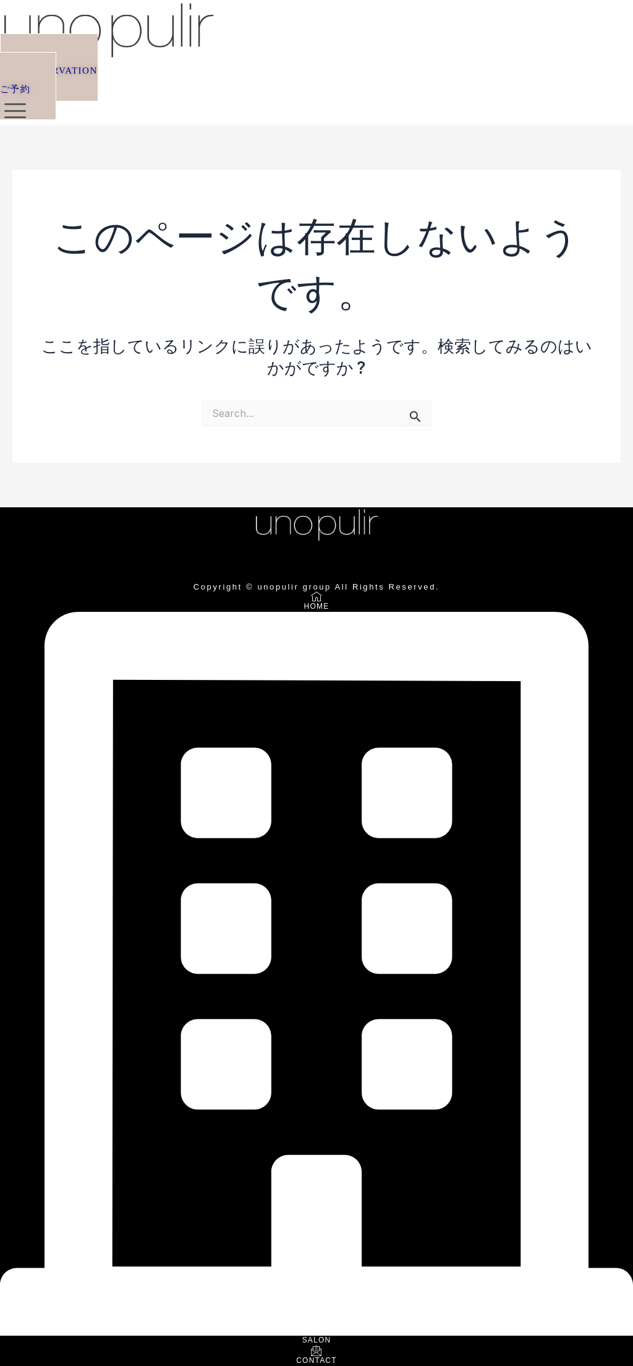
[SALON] (316, 1331)
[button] (49, 76)
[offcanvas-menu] (15, 111)
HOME (316, 606)
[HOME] (316, 597)
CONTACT (316, 1360)
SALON (316, 1340)
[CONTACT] (316, 1351)
